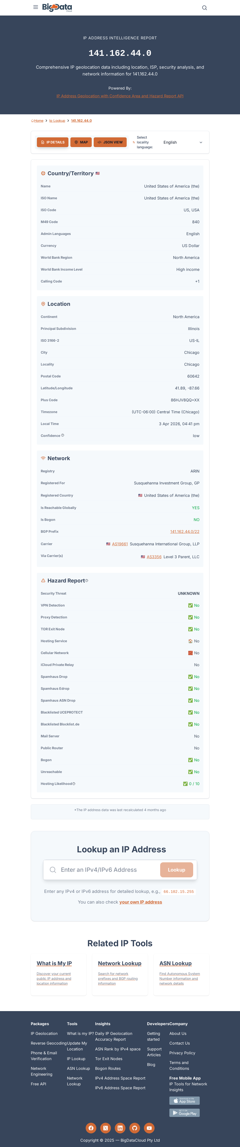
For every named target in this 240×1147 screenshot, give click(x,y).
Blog (151, 1064)
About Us (177, 1033)
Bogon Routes (108, 1068)
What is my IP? (80, 1033)
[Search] (204, 8)
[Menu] (36, 7)
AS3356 (154, 556)
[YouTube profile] (149, 1128)
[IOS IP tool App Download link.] (189, 1101)
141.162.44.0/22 (184, 531)
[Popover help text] (62, 435)
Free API (38, 1083)
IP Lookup (76, 1058)
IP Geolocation (44, 1033)
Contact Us (179, 1043)
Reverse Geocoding (49, 1043)
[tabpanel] (120, 478)
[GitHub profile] (134, 1128)
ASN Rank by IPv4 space (118, 1049)
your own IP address (140, 902)
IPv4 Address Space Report (120, 1078)
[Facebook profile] (91, 1128)
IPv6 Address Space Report (120, 1087)
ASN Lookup (78, 1068)
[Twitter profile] (105, 1128)
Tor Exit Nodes (108, 1058)
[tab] (52, 142)
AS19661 (120, 543)
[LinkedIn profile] (120, 1128)
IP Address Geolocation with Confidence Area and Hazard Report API (120, 95)
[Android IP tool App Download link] (189, 1113)
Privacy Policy (182, 1052)
